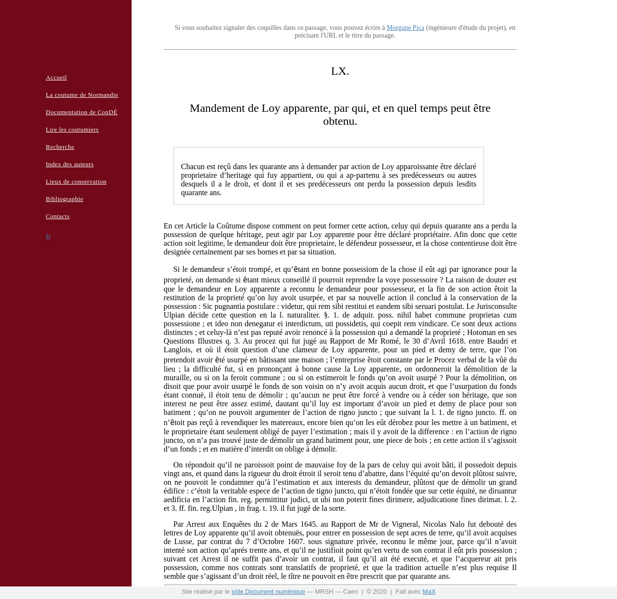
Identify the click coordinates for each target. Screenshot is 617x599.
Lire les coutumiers (72, 129)
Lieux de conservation (76, 181)
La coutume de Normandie (82, 94)
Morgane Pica (405, 27)
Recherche (60, 146)
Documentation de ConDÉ (82, 112)
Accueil (56, 77)
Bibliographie (64, 198)
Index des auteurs (70, 164)
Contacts (58, 216)
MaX (429, 591)
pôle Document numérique (268, 591)
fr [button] (48, 237)
